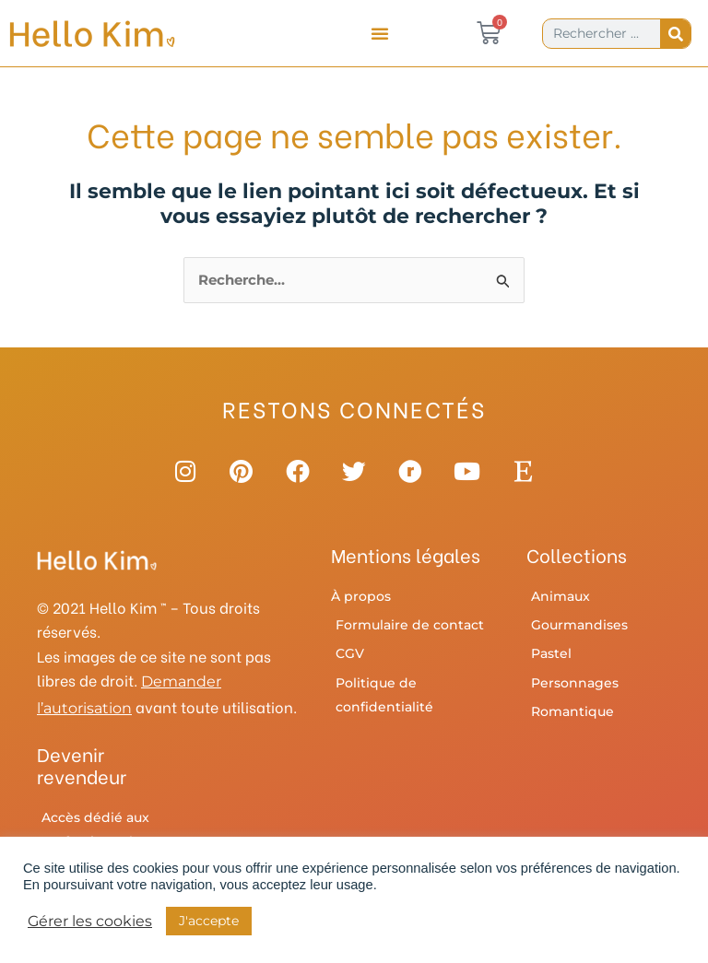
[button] (380, 33)
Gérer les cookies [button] (90, 921)
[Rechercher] (675, 33)
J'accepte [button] (209, 920)
